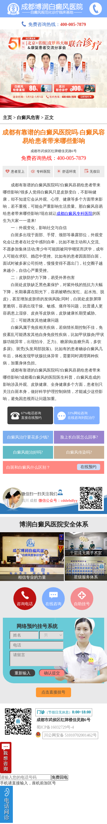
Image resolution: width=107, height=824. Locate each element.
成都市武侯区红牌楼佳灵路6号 (54, 151)
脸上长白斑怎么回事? (79, 437)
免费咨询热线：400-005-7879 (53, 158)
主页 (7, 117)
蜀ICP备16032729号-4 (55, 727)
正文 (49, 117)
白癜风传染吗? (79, 452)
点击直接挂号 (53, 692)
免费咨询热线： (53, 24)
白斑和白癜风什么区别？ (28, 467)
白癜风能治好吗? (28, 452)
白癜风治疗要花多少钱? (28, 437)
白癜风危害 (28, 117)
